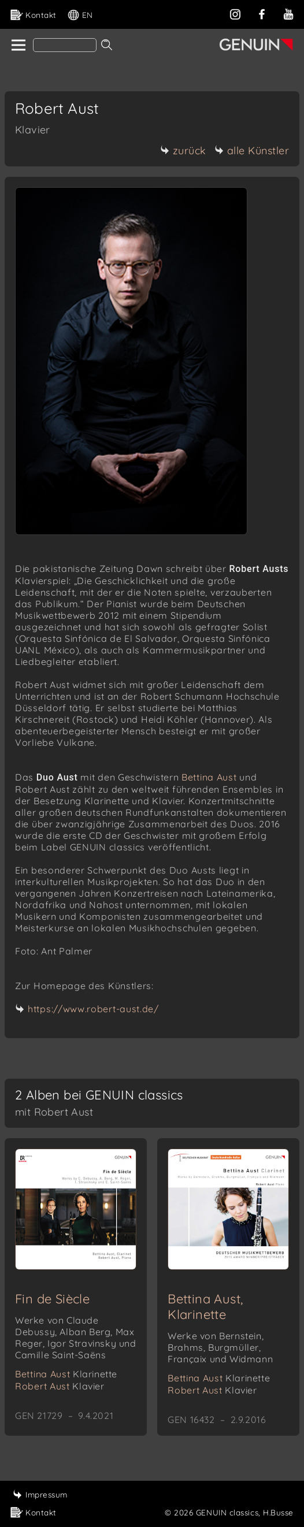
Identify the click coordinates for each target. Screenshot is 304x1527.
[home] (17, 45)
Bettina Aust (208, 777)
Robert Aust (60, 1386)
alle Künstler (252, 150)
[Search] (65, 45)
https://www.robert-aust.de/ (93, 1009)
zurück (183, 150)
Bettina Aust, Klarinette (205, 1306)
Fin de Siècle (52, 1299)
